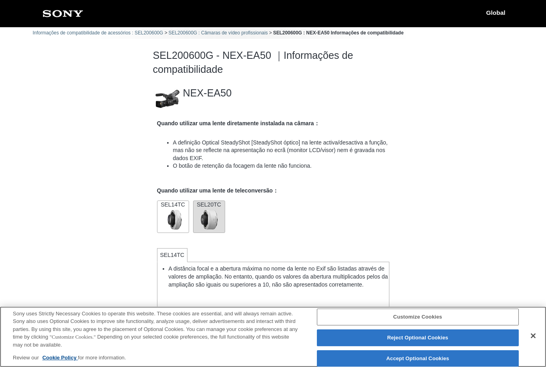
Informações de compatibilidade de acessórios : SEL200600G (98, 33)
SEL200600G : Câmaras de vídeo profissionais (218, 33)
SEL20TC (209, 216)
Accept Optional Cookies (417, 358)
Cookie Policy (60, 358)
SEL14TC (173, 216)
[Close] (533, 336)
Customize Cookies (417, 317)
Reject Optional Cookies (417, 338)
